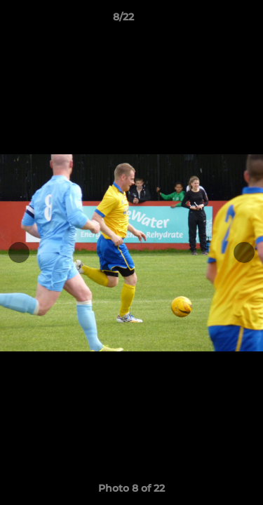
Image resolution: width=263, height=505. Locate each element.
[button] (212, 20)
